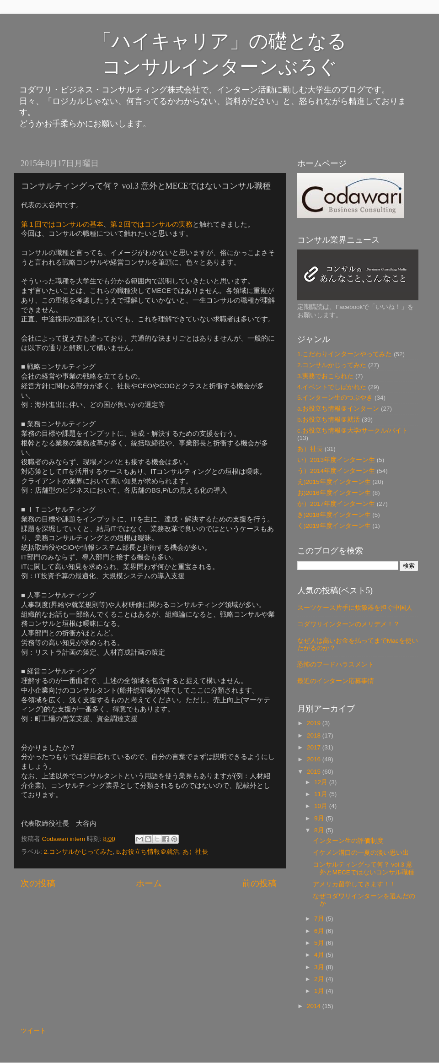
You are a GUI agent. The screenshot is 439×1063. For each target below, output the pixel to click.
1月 (320, 990)
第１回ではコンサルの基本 (62, 224)
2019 (314, 723)
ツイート (33, 1030)
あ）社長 (195, 851)
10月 (321, 806)
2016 (314, 759)
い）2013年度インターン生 (336, 459)
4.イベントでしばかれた (331, 387)
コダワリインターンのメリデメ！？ (348, 624)
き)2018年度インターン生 (334, 514)
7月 (320, 918)
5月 (320, 942)
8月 (320, 830)
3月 (320, 967)
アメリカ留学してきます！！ (354, 884)
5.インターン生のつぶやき (335, 397)
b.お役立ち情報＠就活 (147, 851)
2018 (314, 735)
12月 (321, 782)
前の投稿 (259, 883)
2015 (314, 771)
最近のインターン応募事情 (335, 681)
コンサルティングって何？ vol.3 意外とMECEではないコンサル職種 (363, 868)
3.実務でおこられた (325, 376)
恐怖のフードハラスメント (335, 664)
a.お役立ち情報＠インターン (338, 408)
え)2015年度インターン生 (334, 481)
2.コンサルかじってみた (78, 851)
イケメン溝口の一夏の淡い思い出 (361, 852)
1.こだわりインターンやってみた (344, 354)
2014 (314, 1006)
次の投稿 (38, 883)
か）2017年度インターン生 (336, 503)
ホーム (149, 883)
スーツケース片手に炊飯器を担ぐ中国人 (354, 607)
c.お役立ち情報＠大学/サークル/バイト (352, 430)
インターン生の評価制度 (348, 840)
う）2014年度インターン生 (336, 470)
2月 (320, 979)
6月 (320, 930)
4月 (320, 954)
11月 (321, 794)
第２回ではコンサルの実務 (151, 224)
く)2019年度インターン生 (334, 525)
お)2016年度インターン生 (334, 492)
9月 (320, 818)
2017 (314, 747)
